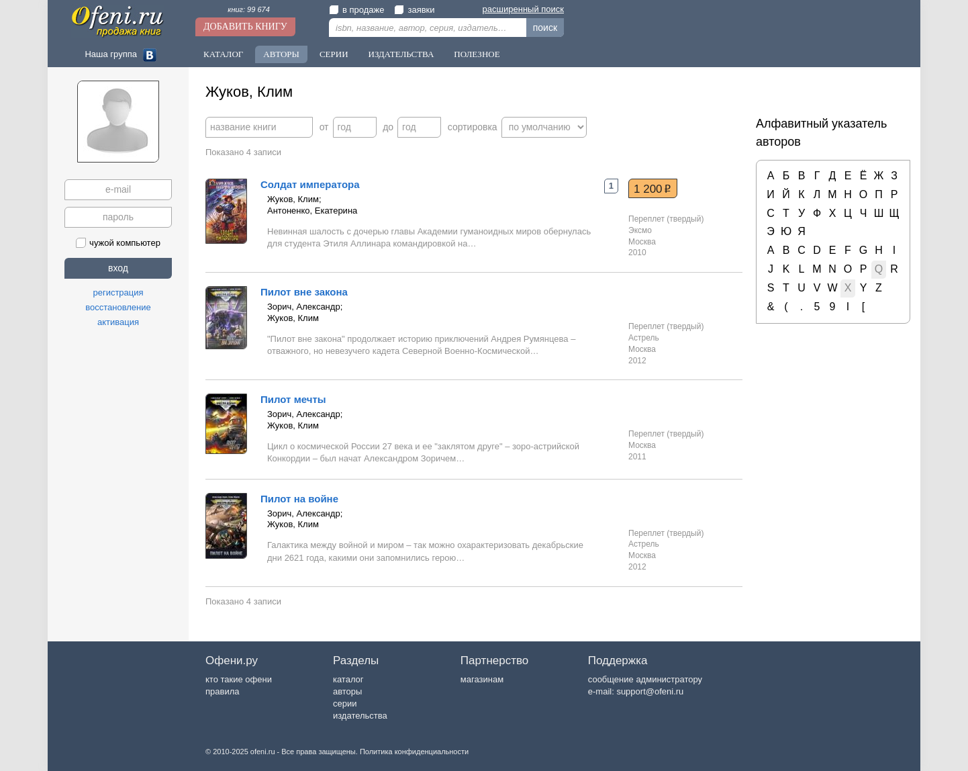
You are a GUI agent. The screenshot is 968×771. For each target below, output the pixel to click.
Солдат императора (310, 184)
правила (222, 691)
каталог (348, 679)
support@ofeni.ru (649, 691)
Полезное (476, 54)
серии (344, 703)
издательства (360, 716)
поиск (545, 27)
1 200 (652, 188)
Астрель (643, 338)
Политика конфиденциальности (414, 751)
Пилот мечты (293, 399)
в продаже (356, 10)
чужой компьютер (118, 243)
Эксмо (640, 230)
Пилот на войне (299, 498)
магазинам (482, 679)
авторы (347, 691)
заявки (414, 10)
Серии (334, 54)
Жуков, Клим (293, 199)
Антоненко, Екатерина (312, 211)
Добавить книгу (245, 26)
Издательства (401, 54)
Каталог (223, 54)
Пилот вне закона (304, 292)
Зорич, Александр (303, 307)
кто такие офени (238, 679)
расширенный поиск (523, 9)
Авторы (281, 54)
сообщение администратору (645, 679)
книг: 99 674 (249, 9)
